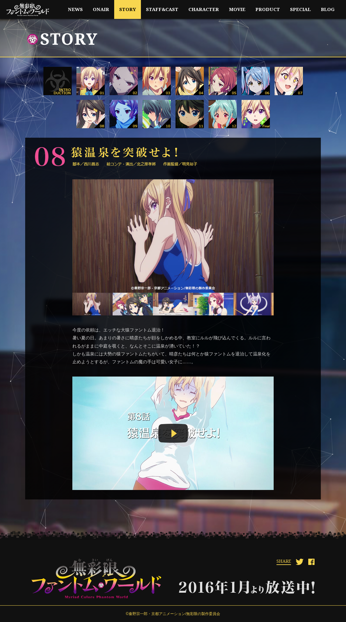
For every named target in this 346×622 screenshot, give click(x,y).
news (75, 9)
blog (328, 9)
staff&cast (162, 9)
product (267, 9)
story (127, 9)
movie (237, 9)
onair (101, 9)
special (300, 9)
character (203, 9)
